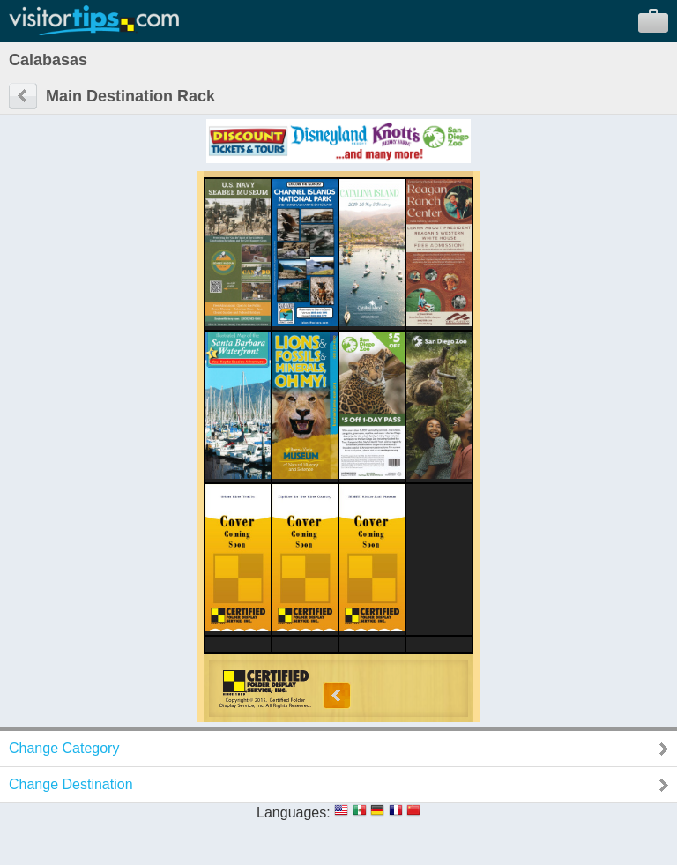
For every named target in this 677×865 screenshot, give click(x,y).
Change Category (64, 748)
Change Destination (71, 784)
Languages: (294, 812)
